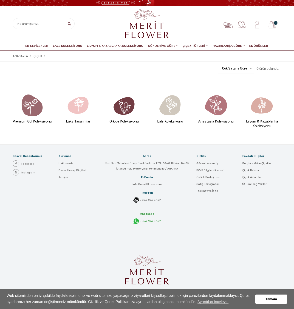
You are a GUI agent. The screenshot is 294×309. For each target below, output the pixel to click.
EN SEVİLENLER (36, 45)
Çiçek (38, 56)
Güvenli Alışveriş (207, 163)
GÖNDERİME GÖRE (161, 45)
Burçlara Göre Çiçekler (257, 163)
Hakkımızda (66, 163)
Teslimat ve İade (207, 190)
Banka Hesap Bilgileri (72, 170)
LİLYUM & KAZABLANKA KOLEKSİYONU (115, 45)
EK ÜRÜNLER (258, 45)
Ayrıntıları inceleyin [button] (213, 302)
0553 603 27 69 (150, 199)
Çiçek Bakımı (250, 170)
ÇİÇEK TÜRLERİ (194, 45)
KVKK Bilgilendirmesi (209, 170)
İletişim (63, 177)
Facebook (23, 163)
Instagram (24, 172)
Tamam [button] (271, 299)
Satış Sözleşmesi (207, 184)
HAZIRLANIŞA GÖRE (227, 45)
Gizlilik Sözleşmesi (208, 177)
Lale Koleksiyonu (67, 45)
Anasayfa (20, 56)
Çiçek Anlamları (252, 177)
